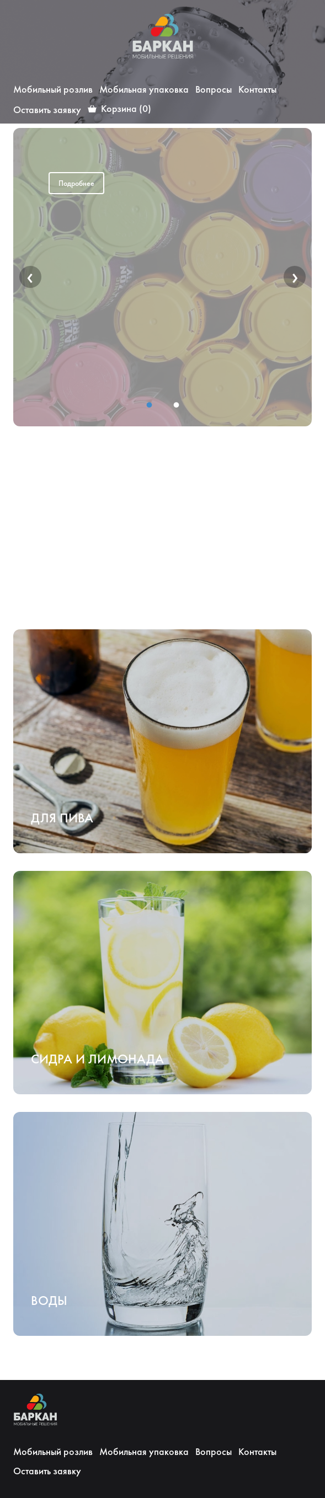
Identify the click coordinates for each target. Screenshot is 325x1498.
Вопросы (213, 89)
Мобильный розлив (53, 89)
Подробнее (76, 183)
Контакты (257, 89)
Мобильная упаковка (144, 89)
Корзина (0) (126, 108)
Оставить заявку (47, 109)
